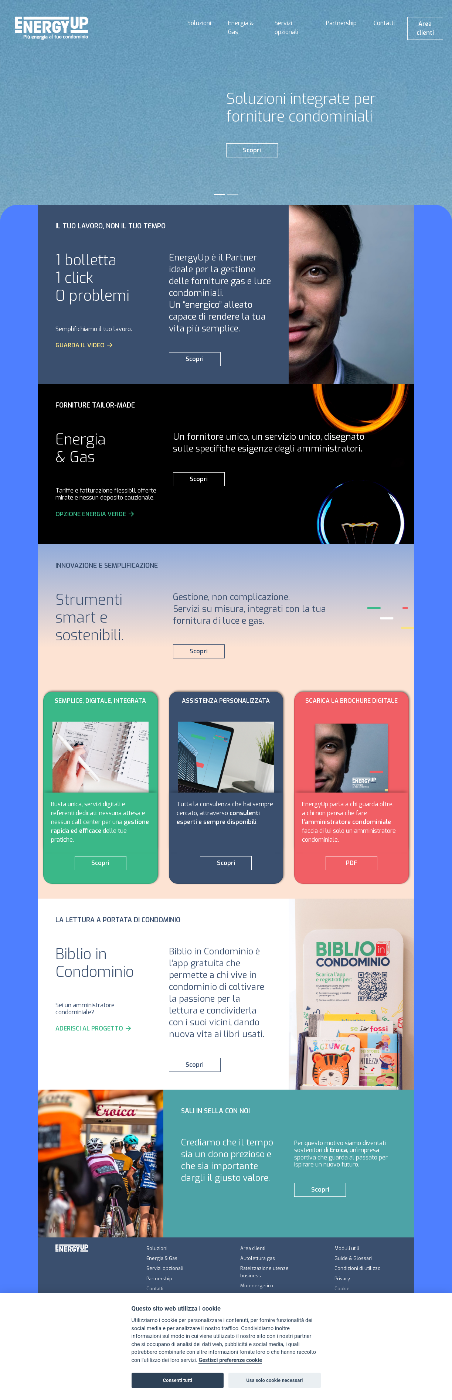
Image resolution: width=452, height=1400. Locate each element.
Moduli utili (346, 1248)
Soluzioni (199, 23)
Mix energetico (256, 1286)
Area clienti (425, 28)
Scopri (252, 150)
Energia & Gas (241, 27)
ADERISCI (93, 1028)
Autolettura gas (257, 1258)
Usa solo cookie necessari (274, 1380)
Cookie (342, 1288)
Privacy (342, 1278)
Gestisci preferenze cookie (230, 1360)
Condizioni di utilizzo (357, 1268)
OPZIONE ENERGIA (95, 514)
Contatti (384, 23)
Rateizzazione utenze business (264, 1271)
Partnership (341, 23)
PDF (351, 863)
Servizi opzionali (286, 27)
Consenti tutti (177, 1380)
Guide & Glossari (353, 1258)
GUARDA (84, 345)
